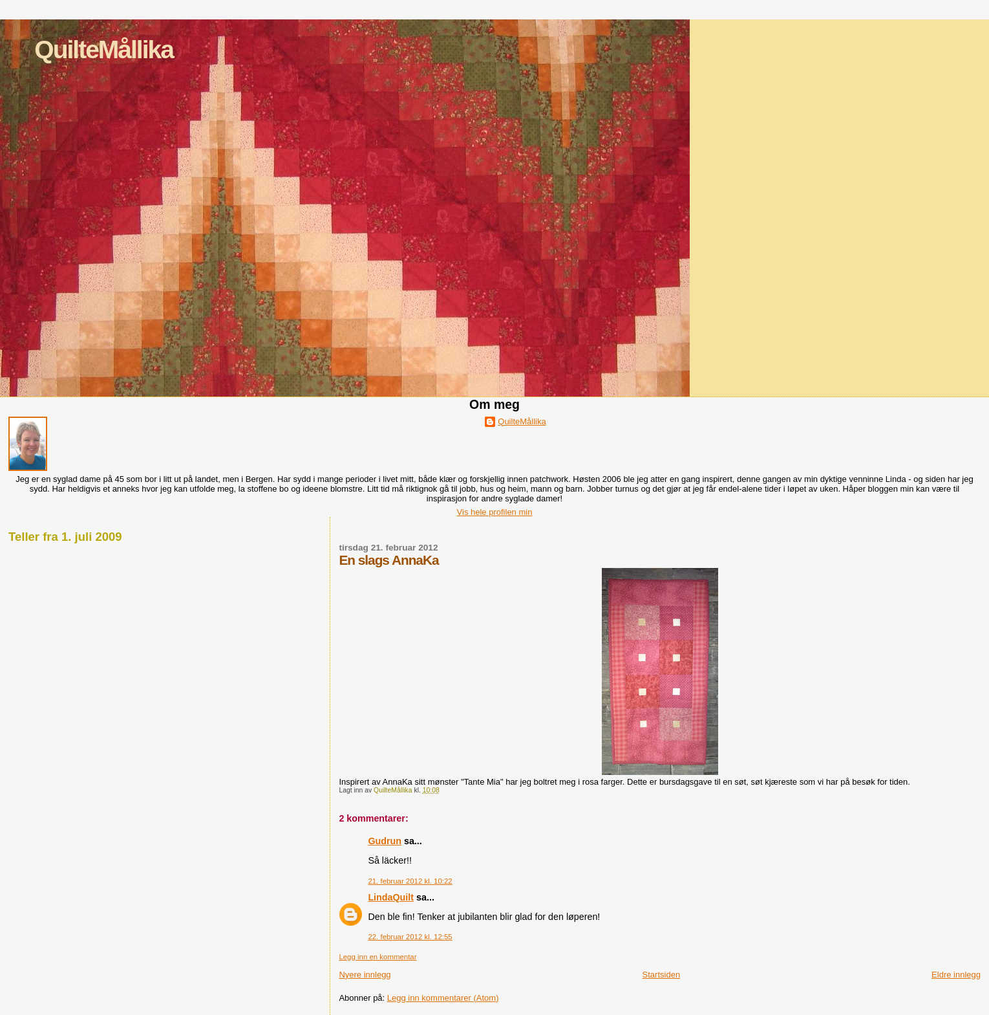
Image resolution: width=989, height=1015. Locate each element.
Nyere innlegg (364, 974)
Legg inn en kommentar (377, 957)
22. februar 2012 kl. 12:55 (410, 937)
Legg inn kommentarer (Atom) (443, 998)
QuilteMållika (103, 49)
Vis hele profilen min (495, 512)
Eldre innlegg (956, 974)
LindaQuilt (391, 897)
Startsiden (662, 974)
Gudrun (384, 841)
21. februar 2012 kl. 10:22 (410, 881)
